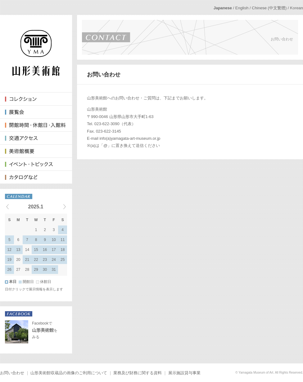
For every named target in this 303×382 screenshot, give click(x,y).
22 (36, 259)
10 (54, 240)
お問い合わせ (12, 373)
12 (9, 250)
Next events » (57, 206)
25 (63, 259)
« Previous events (15, 206)
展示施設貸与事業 (184, 373)
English (242, 8)
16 (45, 250)
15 (36, 250)
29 (36, 269)
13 (18, 250)
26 (9, 269)
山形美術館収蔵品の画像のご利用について (68, 373)
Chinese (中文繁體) (269, 8)
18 (63, 250)
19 (9, 259)
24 (54, 259)
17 (54, 250)
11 (63, 240)
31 (54, 269)
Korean (296, 8)
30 (45, 269)
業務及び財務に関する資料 (137, 373)
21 (27, 259)
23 (45, 259)
